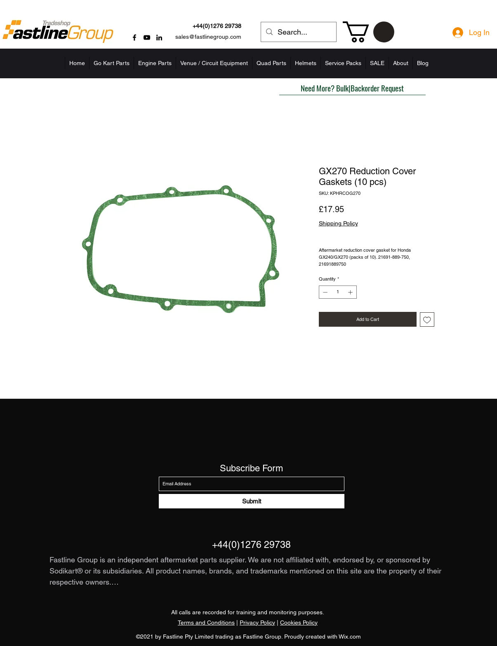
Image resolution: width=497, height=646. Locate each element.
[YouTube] (147, 37)
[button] (368, 31)
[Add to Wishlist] (427, 319)
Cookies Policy (299, 622)
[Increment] (351, 292)
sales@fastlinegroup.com (208, 36)
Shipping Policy (338, 223)
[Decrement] (324, 292)
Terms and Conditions (206, 622)
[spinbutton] (337, 292)
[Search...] (298, 32)
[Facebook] (134, 37)
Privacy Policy (257, 622)
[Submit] (251, 501)
